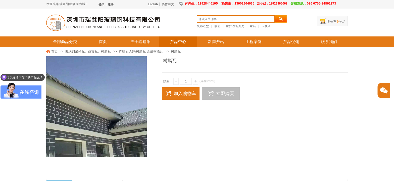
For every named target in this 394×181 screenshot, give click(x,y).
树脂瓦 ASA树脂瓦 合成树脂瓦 (141, 51)
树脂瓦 (176, 51)
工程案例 (253, 41)
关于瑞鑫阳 (140, 41)
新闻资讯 (216, 41)
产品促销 (291, 41)
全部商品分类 (65, 41)
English (153, 4)
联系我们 (329, 41)
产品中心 (178, 41)
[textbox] (236, 19)
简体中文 (168, 4)
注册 (111, 4)
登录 (101, 4)
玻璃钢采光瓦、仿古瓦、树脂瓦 (88, 51)
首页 (103, 41)
